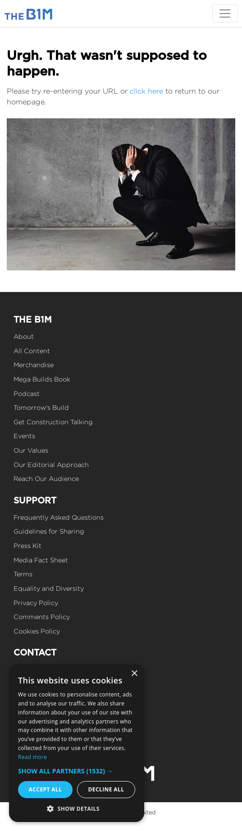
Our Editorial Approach (51, 464)
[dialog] (76, 743)
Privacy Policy (36, 602)
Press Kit (27, 545)
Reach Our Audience (46, 478)
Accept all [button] (45, 789)
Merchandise (34, 364)
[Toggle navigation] (224, 13)
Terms (23, 573)
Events (24, 435)
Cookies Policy (37, 631)
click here (146, 91)
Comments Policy (42, 616)
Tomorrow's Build (41, 407)
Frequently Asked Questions (59, 517)
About (24, 336)
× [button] (134, 673)
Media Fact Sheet (41, 560)
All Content (32, 350)
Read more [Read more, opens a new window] (32, 757)
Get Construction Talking (53, 421)
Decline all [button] (106, 789)
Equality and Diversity (49, 588)
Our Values (31, 450)
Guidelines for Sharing (49, 531)
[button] (76, 771)
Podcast (27, 393)
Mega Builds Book (42, 379)
